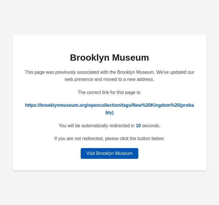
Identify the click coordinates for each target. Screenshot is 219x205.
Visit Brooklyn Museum (109, 153)
